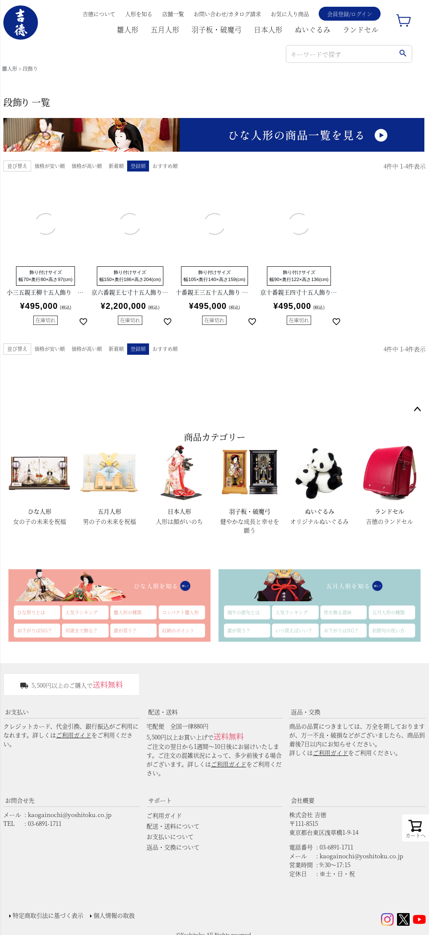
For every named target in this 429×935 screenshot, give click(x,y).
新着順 (116, 165)
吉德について (99, 14)
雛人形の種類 (127, 612)
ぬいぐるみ (312, 29)
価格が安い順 (50, 165)
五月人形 (165, 29)
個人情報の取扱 (111, 912)
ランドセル (360, 29)
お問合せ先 (20, 800)
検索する (403, 54)
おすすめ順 (165, 165)
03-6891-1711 (44, 823)
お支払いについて (170, 836)
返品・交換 (305, 711)
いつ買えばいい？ (293, 630)
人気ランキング (81, 612)
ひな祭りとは (31, 612)
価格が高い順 (87, 165)
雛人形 (128, 29)
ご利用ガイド (73, 735)
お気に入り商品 (290, 14)
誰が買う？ (125, 630)
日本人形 (268, 29)
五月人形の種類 (388, 612)
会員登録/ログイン (349, 14)
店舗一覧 (173, 14)
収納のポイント (178, 630)
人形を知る (138, 14)
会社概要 (302, 800)
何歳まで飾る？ (81, 630)
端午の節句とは (243, 612)
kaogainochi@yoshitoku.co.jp (70, 814)
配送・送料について (173, 826)
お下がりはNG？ (34, 630)
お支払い (17, 711)
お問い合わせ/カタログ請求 (227, 14)
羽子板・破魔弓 (217, 29)
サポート (160, 800)
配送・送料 (163, 711)
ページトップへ (417, 409)
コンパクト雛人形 (180, 612)
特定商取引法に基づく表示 (45, 912)
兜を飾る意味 (338, 612)
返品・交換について (173, 847)
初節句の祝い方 (388, 630)
